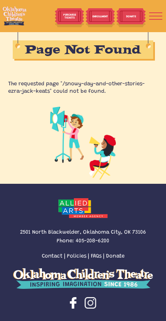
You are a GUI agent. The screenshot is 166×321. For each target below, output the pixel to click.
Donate (115, 255)
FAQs (96, 255)
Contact (52, 255)
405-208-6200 (92, 240)
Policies (76, 255)
